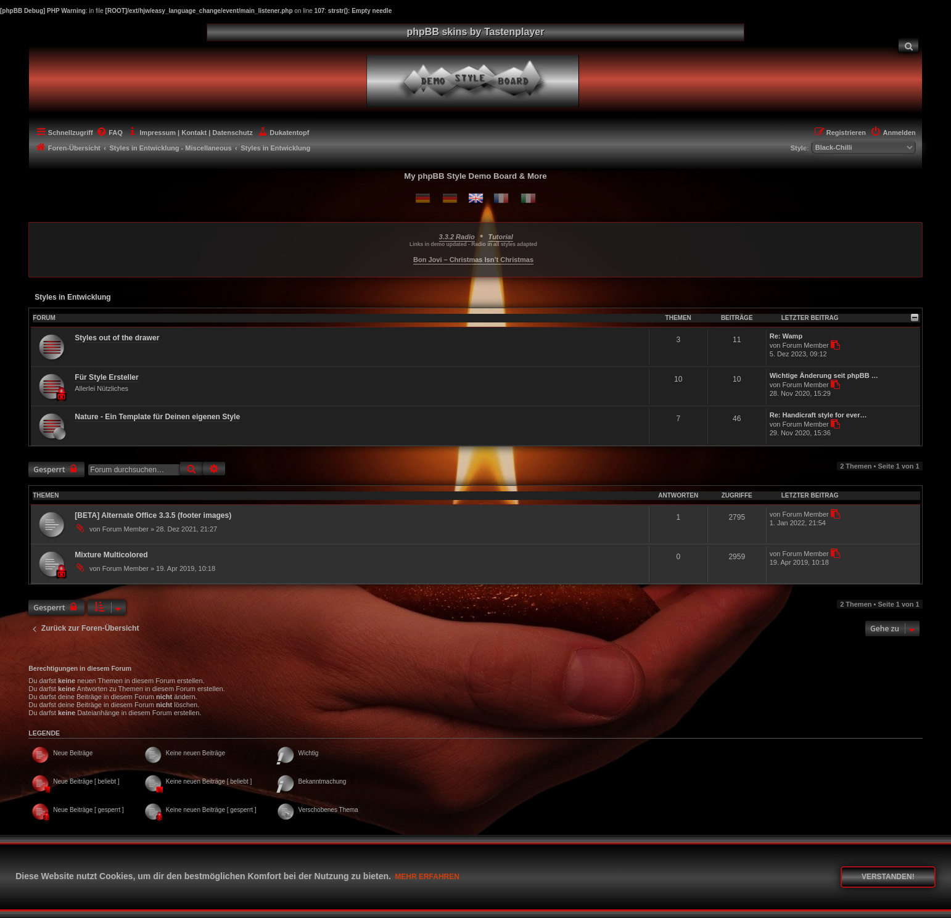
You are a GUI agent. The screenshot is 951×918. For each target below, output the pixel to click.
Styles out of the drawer (117, 338)
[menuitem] (908, 45)
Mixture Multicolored (111, 555)
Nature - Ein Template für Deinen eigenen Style (157, 416)
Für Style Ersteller (107, 377)
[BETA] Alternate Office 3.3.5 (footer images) (153, 515)
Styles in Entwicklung (72, 297)
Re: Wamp (786, 336)
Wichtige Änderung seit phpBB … (824, 375)
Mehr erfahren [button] (427, 876)
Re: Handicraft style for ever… (818, 415)
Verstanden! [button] (888, 876)
